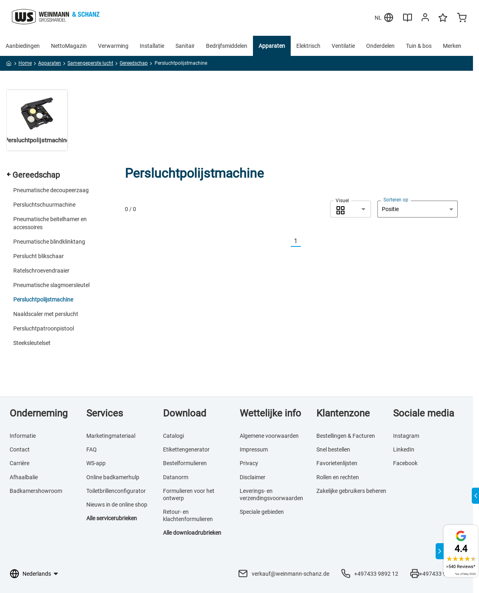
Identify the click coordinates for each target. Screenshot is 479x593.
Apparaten (272, 46)
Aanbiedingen (23, 46)
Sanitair (185, 46)
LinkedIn (403, 449)
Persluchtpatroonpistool (43, 328)
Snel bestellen (333, 449)
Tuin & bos (419, 46)
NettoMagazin (69, 46)
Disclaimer (252, 477)
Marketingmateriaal (110, 436)
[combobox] (350, 209)
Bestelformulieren (185, 463)
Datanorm (175, 477)
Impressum (254, 449)
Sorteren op (395, 200)
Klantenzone (343, 413)
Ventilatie (343, 46)
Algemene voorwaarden (269, 436)
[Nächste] (305, 241)
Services (104, 413)
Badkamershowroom (36, 491)
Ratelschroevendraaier (41, 270)
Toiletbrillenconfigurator (116, 491)
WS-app (96, 463)
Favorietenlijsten (336, 463)
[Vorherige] (286, 241)
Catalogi (173, 436)
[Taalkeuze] (40, 573)
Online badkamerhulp (112, 477)
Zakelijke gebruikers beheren (351, 491)
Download (184, 413)
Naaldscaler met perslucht (45, 314)
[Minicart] (462, 18)
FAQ (91, 449)
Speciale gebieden (262, 512)
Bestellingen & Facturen (345, 436)
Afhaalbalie (24, 477)
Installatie (152, 46)
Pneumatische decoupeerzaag (51, 190)
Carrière (19, 463)
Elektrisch (308, 46)
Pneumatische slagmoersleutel (51, 285)
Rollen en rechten (337, 477)
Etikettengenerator (186, 449)
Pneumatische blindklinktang (49, 241)
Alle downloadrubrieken (192, 532)
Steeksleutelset (32, 343)
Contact (20, 449)
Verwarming (113, 46)
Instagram (406, 436)
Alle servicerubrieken (111, 518)
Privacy (249, 463)
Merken (452, 46)
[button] (350, 209)
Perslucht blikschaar (38, 256)
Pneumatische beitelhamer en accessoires (50, 223)
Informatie (23, 436)
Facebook (405, 463)
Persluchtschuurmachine (44, 204)
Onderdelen (380, 46)
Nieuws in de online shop (116, 504)
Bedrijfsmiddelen (226, 46)
